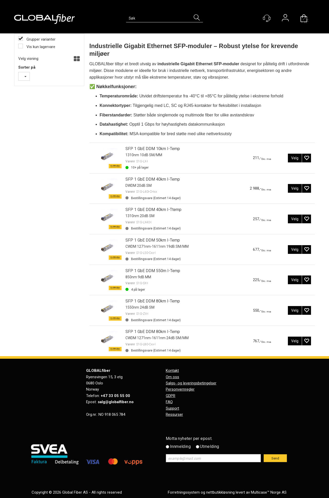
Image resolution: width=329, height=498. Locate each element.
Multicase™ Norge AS (269, 492)
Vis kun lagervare (40, 46)
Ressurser (174, 414)
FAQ (169, 402)
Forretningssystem (184, 492)
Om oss (172, 377)
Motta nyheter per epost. (189, 438)
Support (172, 408)
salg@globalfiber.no (116, 402)
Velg (294, 158)
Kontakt (172, 370)
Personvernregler (180, 389)
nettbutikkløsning (220, 492)
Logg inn (285, 18)
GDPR (170, 395)
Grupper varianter (40, 39)
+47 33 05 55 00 (115, 395)
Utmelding (209, 446)
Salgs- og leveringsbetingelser (191, 383)
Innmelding (180, 446)
